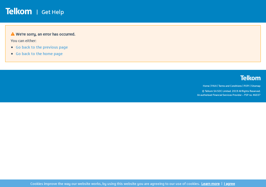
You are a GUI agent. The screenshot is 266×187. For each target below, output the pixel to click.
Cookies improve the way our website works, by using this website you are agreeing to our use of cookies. (115, 183)
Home (206, 85)
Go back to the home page (39, 53)
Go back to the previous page (42, 46)
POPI (246, 85)
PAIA (214, 85)
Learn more (210, 183)
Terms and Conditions (230, 85)
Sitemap (256, 85)
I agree (229, 183)
